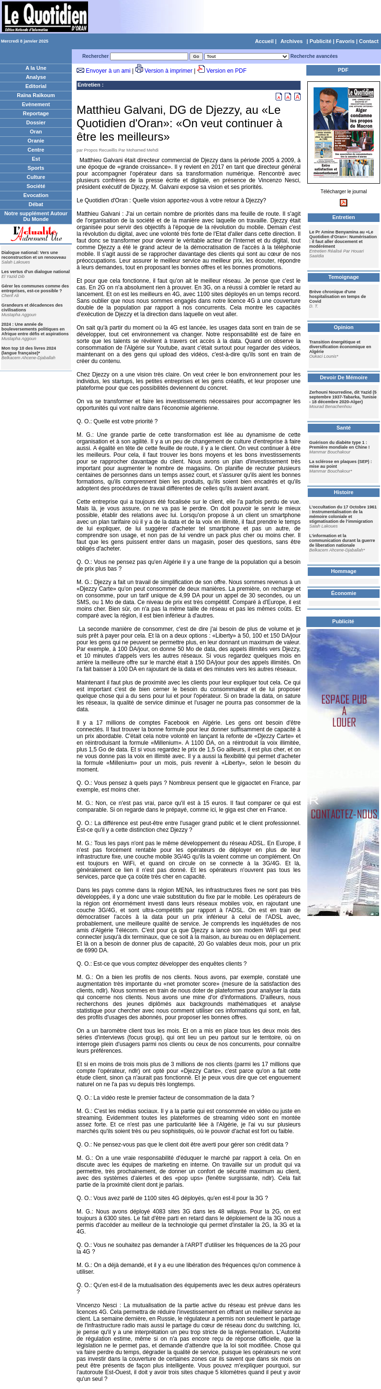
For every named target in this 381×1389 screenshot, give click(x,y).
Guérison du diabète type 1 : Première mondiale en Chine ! (339, 445)
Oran (36, 131)
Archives (291, 41)
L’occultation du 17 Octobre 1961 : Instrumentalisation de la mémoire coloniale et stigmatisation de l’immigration (343, 514)
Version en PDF (226, 70)
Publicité (321, 41)
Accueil (264, 41)
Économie (344, 593)
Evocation (36, 195)
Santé (343, 427)
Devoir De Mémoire (344, 377)
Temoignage (343, 277)
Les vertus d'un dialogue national (35, 271)
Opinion (344, 327)
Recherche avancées (314, 56)
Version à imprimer (168, 70)
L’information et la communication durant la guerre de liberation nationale (342, 540)
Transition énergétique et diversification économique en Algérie (340, 347)
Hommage (343, 571)
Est (36, 159)
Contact (369, 41)
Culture (36, 177)
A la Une (35, 68)
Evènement (36, 104)
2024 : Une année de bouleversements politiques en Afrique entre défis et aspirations (35, 329)
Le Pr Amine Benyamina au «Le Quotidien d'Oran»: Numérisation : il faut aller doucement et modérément (343, 239)
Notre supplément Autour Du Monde (35, 216)
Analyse (36, 77)
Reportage (36, 113)
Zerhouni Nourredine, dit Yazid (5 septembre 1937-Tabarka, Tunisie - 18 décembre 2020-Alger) (343, 397)
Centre (36, 150)
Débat (36, 204)
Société (35, 186)
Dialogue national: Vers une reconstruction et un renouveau (33, 255)
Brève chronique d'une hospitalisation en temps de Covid (337, 296)
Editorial (35, 86)
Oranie (36, 140)
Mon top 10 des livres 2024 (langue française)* (28, 350)
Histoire (344, 492)
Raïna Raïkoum (36, 95)
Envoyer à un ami (108, 70)
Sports (36, 168)
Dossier (35, 122)
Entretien (89, 85)
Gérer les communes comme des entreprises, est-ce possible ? (35, 288)
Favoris (345, 41)
